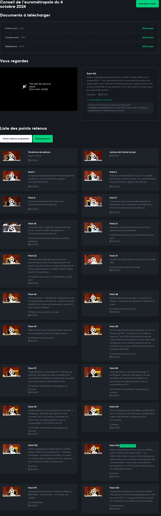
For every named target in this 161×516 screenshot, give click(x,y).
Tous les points (43, 138)
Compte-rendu (12, 37)
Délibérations (11, 46)
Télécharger (148, 28)
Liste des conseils (147, 3)
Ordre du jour (11, 28)
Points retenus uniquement (16, 138)
